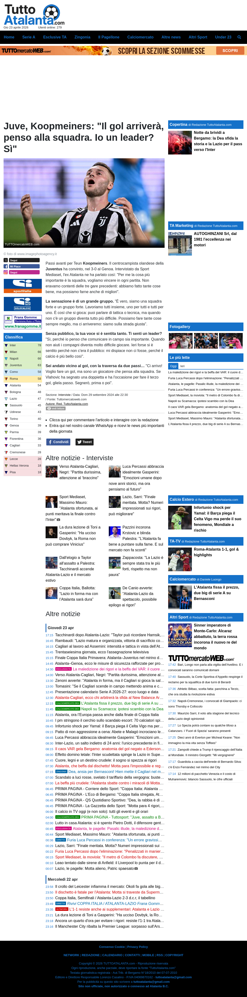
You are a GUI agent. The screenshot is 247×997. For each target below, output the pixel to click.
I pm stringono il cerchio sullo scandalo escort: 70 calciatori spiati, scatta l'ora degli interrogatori (135, 720)
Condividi (58, 442)
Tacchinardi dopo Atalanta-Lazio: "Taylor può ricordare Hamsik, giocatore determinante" (128, 635)
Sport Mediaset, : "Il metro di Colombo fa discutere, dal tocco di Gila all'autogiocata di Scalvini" (143, 857)
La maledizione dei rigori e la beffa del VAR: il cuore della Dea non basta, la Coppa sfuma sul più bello (150, 669)
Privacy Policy (137, 947)
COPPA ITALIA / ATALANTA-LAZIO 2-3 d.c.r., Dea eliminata (137, 904)
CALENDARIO (112, 955)
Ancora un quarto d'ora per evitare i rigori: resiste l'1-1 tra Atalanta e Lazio (117, 921)
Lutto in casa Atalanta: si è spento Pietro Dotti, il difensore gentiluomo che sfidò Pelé (126, 823)
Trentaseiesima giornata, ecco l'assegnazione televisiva (102, 652)
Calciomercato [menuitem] (140, 37)
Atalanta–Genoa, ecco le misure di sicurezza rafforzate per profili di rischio (117, 663)
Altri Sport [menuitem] (198, 37)
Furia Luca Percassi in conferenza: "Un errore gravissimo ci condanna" (120, 840)
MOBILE (148, 955)
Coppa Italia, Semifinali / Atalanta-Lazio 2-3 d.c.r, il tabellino (105, 898)
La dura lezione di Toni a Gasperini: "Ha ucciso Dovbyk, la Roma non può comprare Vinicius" (133, 915)
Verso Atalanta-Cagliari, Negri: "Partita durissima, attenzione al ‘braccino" (80, 472)
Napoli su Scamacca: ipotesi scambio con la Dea (109, 709)
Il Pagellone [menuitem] (108, 37)
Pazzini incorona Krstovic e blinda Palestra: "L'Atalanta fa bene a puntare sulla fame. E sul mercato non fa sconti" (136, 538)
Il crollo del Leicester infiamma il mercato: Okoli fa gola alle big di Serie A (116, 887)
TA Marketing (181, 226)
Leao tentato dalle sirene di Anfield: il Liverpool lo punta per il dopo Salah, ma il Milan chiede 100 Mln (140, 863)
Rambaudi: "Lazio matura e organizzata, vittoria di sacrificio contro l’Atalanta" (120, 641)
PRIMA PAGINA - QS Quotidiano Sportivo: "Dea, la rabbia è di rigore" (113, 800)
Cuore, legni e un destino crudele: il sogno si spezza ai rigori (106, 760)
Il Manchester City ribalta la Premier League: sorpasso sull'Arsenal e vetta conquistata (127, 926)
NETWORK (71, 955)
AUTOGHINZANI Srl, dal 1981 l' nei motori (215, 239)
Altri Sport (179, 617)
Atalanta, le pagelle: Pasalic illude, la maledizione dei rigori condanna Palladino (130, 829)
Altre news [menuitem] (171, 37)
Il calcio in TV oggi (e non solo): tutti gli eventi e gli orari (101, 812)
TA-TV (175, 541)
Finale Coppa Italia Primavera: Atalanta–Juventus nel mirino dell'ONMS (115, 658)
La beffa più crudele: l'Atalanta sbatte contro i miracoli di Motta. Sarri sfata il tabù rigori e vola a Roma (140, 783)
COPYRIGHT (174, 955)
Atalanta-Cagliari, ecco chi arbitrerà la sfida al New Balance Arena (110, 698)
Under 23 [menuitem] (223, 37)
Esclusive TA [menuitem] (54, 37)
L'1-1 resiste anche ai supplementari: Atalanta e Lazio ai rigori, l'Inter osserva (127, 909)
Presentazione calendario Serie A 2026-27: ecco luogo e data (106, 692)
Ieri (182, 366)
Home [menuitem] (9, 37)
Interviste (64, 395)
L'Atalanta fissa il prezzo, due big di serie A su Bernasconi (116, 703)
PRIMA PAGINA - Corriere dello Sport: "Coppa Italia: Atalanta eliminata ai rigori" (122, 789)
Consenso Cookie (112, 947)
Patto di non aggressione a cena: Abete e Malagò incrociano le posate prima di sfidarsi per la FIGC (138, 732)
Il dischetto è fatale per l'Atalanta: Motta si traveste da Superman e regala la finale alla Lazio (132, 892)
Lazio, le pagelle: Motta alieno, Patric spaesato (94, 868)
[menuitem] (239, 37)
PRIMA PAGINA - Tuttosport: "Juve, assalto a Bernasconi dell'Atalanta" (127, 817)
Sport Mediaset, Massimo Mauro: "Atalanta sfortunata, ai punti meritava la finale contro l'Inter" (72, 508)
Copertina (178, 124)
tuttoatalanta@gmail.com (174, 977)
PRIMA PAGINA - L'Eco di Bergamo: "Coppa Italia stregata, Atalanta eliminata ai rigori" (128, 794)
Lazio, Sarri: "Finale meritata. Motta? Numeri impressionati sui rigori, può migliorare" (126, 846)
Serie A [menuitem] (28, 37)
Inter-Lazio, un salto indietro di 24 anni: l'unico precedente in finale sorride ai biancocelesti (130, 743)
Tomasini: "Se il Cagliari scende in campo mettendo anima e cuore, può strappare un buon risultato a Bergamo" (148, 686)
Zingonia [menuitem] (82, 37)
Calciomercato (183, 579)
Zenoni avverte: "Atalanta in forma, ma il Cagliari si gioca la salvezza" (113, 681)
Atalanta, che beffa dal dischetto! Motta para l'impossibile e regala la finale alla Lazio (126, 766)
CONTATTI (132, 955)
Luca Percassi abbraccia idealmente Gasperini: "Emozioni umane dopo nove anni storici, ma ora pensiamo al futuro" (136, 477)
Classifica (14, 337)
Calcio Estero (182, 499)
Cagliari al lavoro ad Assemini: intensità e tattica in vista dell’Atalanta (113, 646)
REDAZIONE (91, 955)
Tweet (84, 442)
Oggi (173, 366)
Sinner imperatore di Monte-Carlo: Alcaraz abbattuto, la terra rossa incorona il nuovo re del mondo (215, 636)
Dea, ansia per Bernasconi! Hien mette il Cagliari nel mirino (111, 772)
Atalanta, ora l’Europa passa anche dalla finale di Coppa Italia (107, 715)
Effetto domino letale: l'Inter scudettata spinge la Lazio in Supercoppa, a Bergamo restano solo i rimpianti (143, 755)
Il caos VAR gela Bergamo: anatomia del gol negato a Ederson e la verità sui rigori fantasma (132, 749)
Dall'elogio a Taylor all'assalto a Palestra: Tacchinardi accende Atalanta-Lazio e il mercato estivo (70, 569)
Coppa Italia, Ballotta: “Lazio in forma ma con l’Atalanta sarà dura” (78, 593)
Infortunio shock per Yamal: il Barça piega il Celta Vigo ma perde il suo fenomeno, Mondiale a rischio (139, 726)
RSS (160, 955)
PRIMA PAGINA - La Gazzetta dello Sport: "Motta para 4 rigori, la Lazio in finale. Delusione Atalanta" (139, 806)
